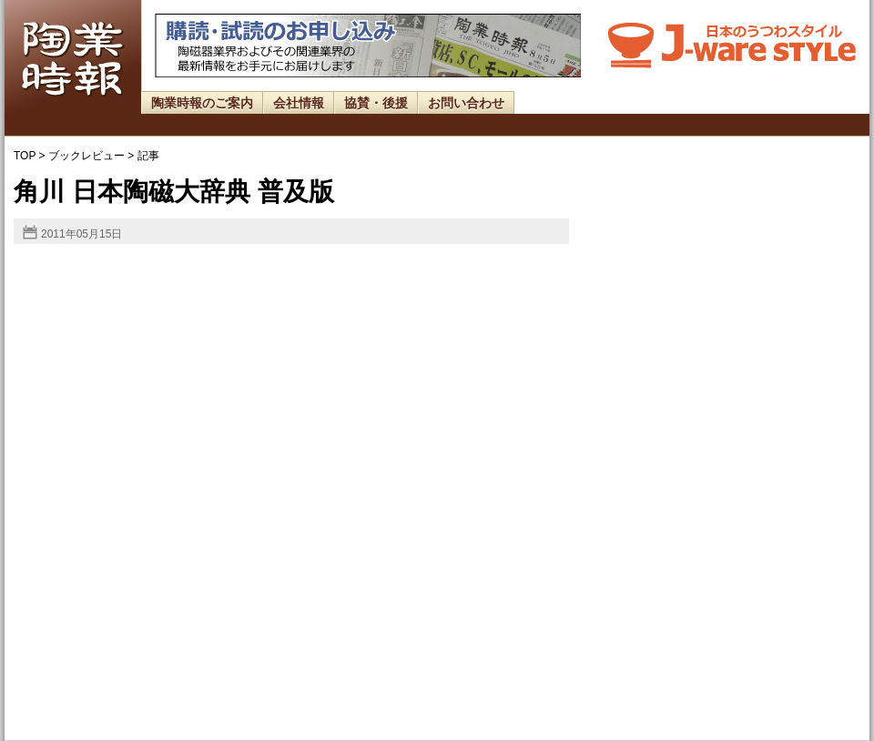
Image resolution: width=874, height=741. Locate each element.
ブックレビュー (86, 155)
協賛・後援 (376, 103)
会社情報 (298, 103)
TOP (25, 155)
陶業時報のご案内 (202, 103)
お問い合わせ (466, 103)
